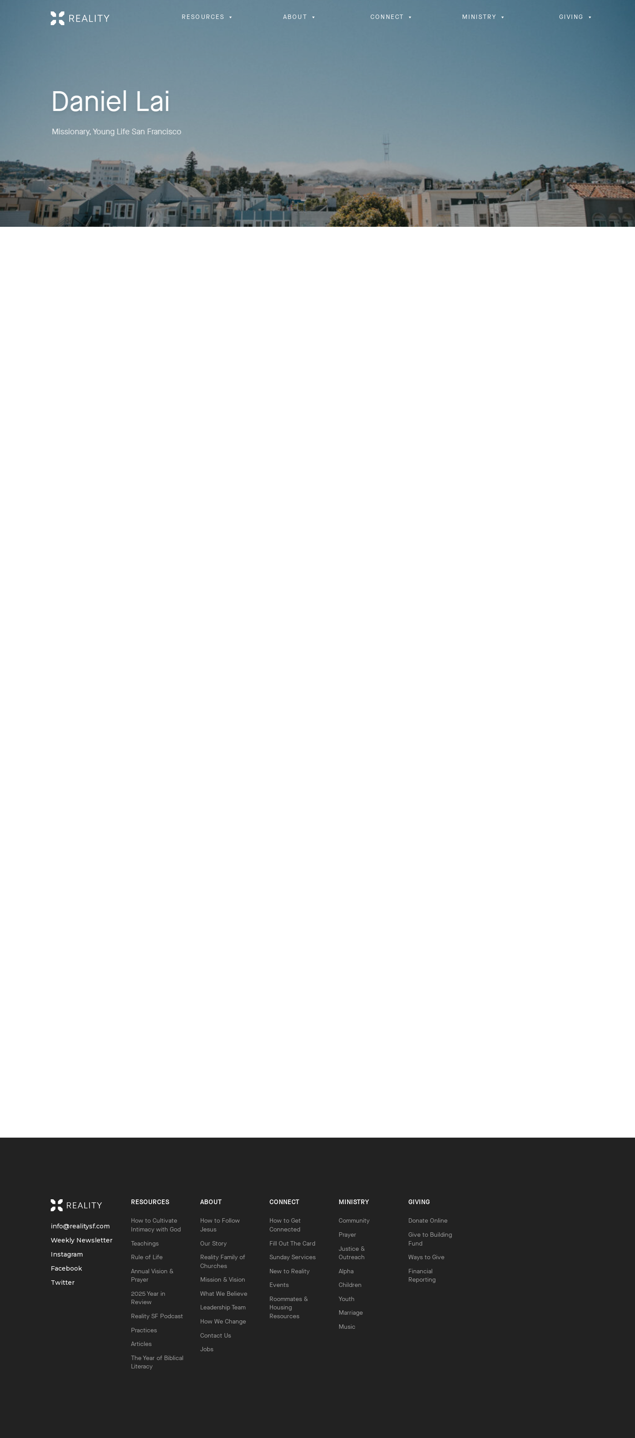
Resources (150, 1202)
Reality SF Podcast (157, 1316)
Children (350, 1285)
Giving (419, 1202)
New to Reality (289, 1271)
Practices (144, 1330)
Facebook (59, 1268)
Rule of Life (147, 1257)
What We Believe (223, 1294)
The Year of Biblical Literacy (157, 1362)
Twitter (59, 1282)
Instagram (59, 1254)
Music (347, 1327)
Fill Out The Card (292, 1243)
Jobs (206, 1349)
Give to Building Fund (430, 1239)
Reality (83, 1205)
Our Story (213, 1243)
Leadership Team (223, 1307)
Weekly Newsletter (59, 1240)
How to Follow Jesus (220, 1225)
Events (279, 1285)
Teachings (145, 1243)
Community (354, 1220)
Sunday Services (292, 1257)
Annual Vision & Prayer (152, 1275)
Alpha (346, 1271)
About (211, 1202)
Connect (284, 1202)
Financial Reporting (422, 1275)
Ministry (354, 1202)
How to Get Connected (285, 1225)
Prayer (347, 1235)
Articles (141, 1344)
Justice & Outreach (352, 1253)
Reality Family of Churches (222, 1261)
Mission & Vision (222, 1279)
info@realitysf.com (59, 1226)
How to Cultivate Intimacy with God (156, 1225)
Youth (347, 1299)
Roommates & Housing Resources (288, 1307)
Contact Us (215, 1335)
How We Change (223, 1321)
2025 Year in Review (148, 1298)
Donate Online (428, 1220)
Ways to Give (426, 1257)
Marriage (351, 1313)
